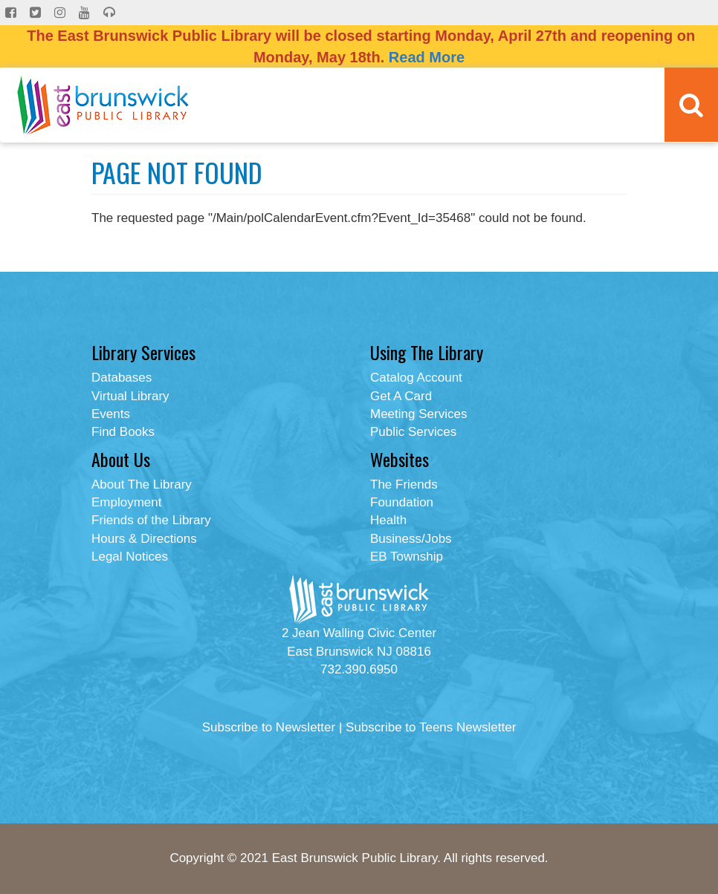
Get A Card (401, 396)
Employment (126, 502)
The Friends (404, 484)
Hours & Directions (144, 539)
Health (388, 520)
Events (110, 414)
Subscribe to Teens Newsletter (431, 727)
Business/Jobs (411, 539)
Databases (121, 378)
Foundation (401, 502)
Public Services (413, 432)
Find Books (123, 432)
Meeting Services (418, 414)
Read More (427, 57)
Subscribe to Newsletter (269, 727)
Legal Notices (129, 556)
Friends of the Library (151, 520)
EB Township (406, 556)
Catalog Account (416, 378)
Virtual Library (130, 396)
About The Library (141, 484)
